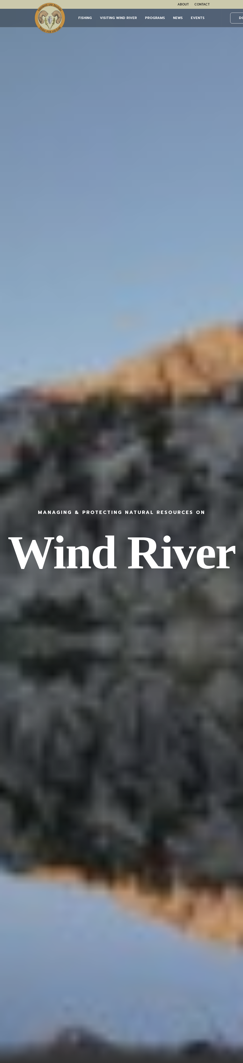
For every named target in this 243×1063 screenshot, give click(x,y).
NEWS (178, 17)
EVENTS (198, 17)
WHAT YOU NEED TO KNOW (32, 968)
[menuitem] (183, 4)
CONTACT (202, 4)
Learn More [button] (207, 250)
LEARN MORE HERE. (202, 963)
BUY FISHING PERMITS (27, 962)
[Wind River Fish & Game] (49, 18)
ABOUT (183, 4)
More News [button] (121, 858)
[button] (48, 538)
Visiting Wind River (118, 17)
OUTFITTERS (19, 974)
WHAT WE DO (20, 934)
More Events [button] (121, 354)
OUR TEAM (17, 941)
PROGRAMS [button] (155, 17)
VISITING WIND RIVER (26, 947)
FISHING (85, 17)
